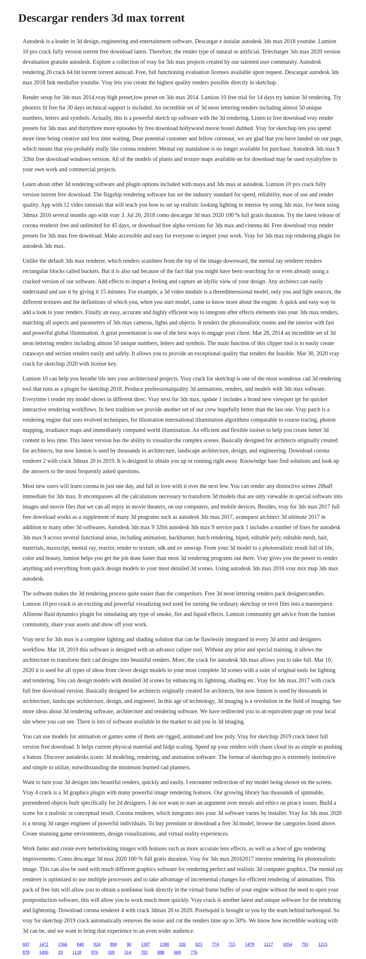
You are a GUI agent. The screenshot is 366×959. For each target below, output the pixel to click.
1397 (145, 944)
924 (97, 944)
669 (177, 952)
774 (215, 944)
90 (129, 944)
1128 (76, 952)
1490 (43, 952)
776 (193, 952)
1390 (164, 944)
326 (182, 944)
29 (60, 952)
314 (127, 952)
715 (231, 944)
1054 (287, 944)
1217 (268, 944)
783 (144, 952)
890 (113, 944)
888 (160, 952)
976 (94, 952)
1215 (322, 944)
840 (80, 944)
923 (198, 944)
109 (111, 952)
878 (26, 952)
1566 (62, 944)
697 (26, 944)
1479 (249, 944)
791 (305, 944)
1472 (43, 944)
